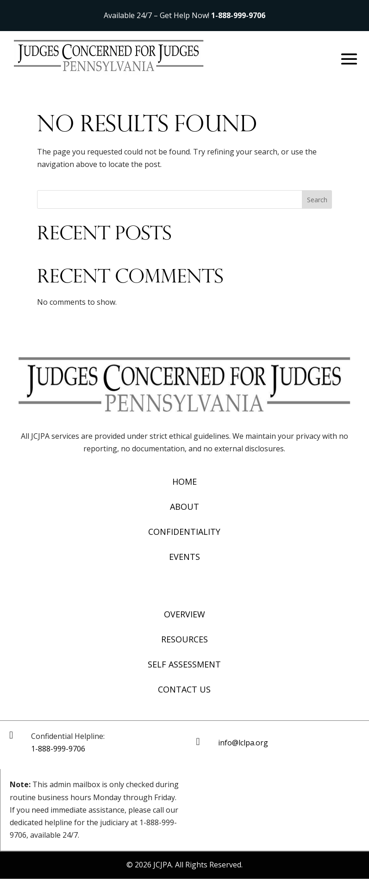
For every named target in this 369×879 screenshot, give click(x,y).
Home (184, 481)
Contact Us (184, 689)
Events (184, 556)
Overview (184, 614)
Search (317, 199)
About (184, 506)
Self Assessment (184, 664)
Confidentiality (184, 531)
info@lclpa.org (243, 743)
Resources (184, 639)
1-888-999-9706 (238, 15)
